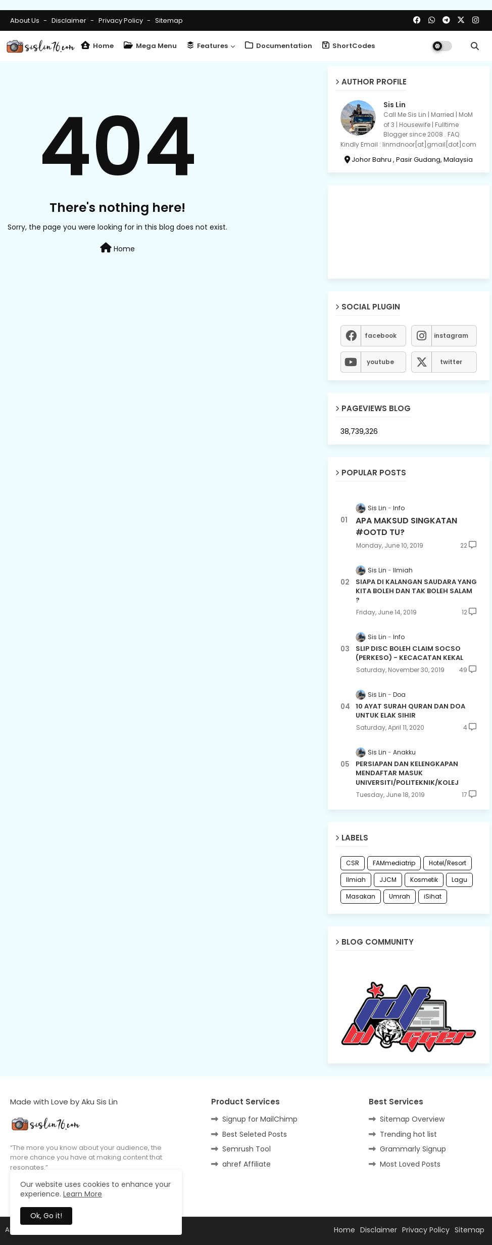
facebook (381, 335)
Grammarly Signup (413, 1149)
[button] (475, 46)
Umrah (399, 896)
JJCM (388, 879)
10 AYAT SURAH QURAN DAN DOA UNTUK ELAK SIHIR (410, 711)
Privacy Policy (121, 20)
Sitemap (169, 20)
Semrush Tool (246, 1149)
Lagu (459, 879)
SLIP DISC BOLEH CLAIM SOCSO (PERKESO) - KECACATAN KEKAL (409, 653)
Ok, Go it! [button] (46, 1216)
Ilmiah (356, 879)
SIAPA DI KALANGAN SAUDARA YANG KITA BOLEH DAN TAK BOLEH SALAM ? (416, 591)
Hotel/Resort (447, 863)
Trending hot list (408, 1134)
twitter (451, 362)
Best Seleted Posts (254, 1134)
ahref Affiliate (246, 1164)
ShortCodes (348, 46)
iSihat (432, 896)
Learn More (82, 1194)
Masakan (360, 896)
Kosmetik (424, 879)
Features (207, 46)
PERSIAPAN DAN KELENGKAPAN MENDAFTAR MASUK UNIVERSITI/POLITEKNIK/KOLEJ (407, 773)
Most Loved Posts (410, 1164)
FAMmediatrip (394, 863)
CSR (352, 863)
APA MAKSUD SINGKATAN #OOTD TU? (406, 526)
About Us (25, 20)
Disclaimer (70, 20)
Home (97, 46)
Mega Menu (150, 46)
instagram (451, 335)
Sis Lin (394, 105)
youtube (380, 362)
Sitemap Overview (412, 1119)
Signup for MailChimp (260, 1119)
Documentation (278, 46)
